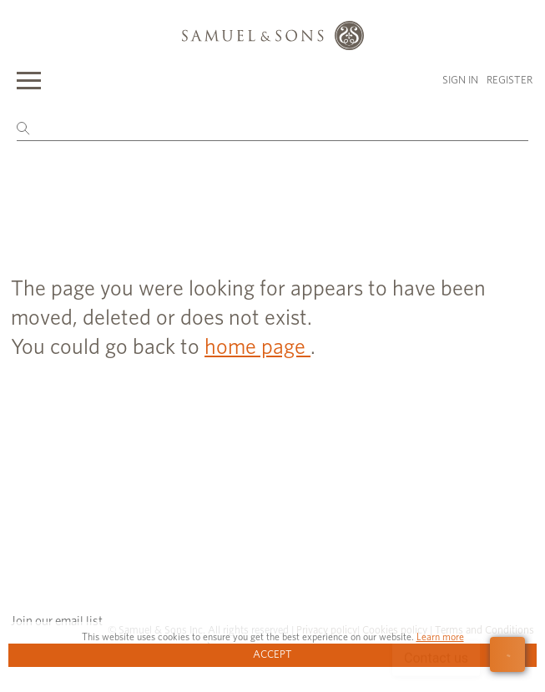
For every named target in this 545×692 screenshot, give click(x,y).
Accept (272, 654)
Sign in (460, 80)
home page (257, 347)
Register (509, 80)
